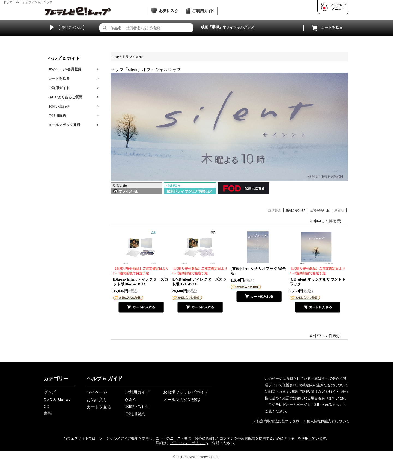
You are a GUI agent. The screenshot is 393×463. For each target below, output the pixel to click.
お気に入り (97, 399)
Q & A (130, 399)
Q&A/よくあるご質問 (65, 97)
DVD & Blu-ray (57, 399)
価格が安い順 (295, 210)
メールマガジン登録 (64, 125)
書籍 (48, 413)
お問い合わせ (59, 106)
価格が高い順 (320, 210)
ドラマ (127, 57)
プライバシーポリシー (188, 443)
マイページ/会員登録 (64, 69)
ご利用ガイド (59, 88)
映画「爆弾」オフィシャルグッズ (227, 27)
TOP (116, 57)
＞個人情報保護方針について (326, 421)
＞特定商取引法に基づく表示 (276, 421)
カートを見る (326, 28)
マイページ (97, 392)
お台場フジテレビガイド (185, 392)
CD (47, 406)
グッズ (50, 392)
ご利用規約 (57, 116)
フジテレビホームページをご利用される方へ (303, 405)
